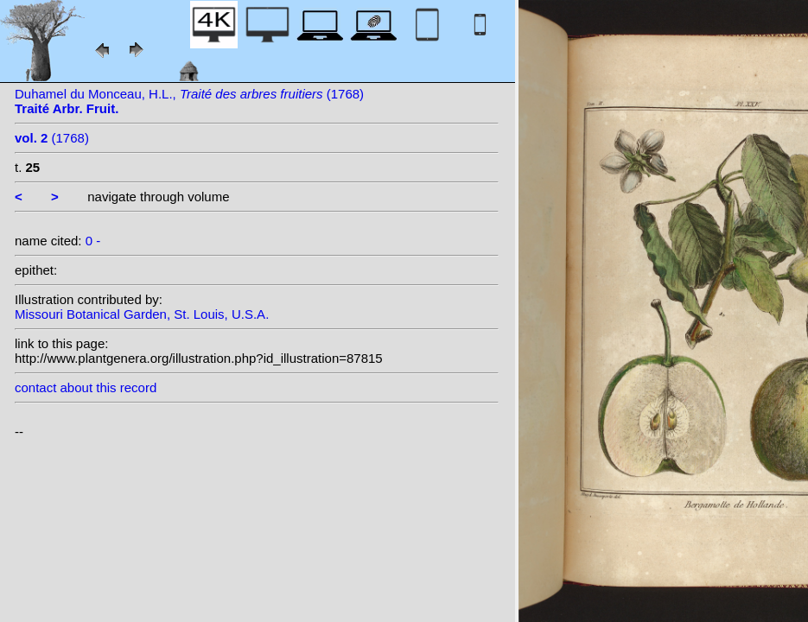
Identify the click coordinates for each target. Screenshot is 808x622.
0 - (93, 240)
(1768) (52, 137)
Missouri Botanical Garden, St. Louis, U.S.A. (142, 314)
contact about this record (85, 387)
